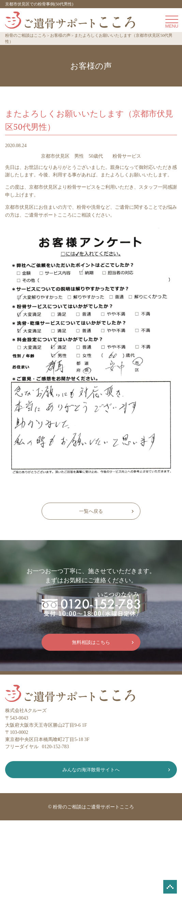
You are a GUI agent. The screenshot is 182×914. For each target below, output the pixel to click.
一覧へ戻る (91, 511)
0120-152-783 (55, 746)
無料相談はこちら (91, 642)
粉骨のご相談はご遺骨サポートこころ (93, 806)
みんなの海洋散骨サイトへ (91, 769)
